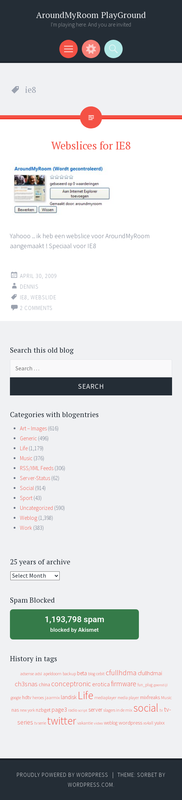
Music (26, 458)
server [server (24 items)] (95, 709)
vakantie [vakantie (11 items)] (85, 723)
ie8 (23, 297)
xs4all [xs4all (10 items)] (148, 723)
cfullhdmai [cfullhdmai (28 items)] (150, 673)
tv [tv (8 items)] (161, 710)
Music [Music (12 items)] (166, 697)
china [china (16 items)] (44, 684)
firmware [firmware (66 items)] (123, 683)
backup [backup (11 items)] (69, 673)
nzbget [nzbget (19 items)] (43, 709)
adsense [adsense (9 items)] (27, 673)
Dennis (29, 286)
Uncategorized (36, 507)
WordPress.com (90, 784)
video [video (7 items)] (98, 723)
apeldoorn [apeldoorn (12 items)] (52, 673)
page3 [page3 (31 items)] (59, 709)
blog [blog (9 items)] (91, 673)
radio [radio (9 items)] (72, 710)
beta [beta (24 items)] (82, 673)
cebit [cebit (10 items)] (100, 673)
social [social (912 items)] (145, 708)
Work (26, 527)
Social (27, 487)
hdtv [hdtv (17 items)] (26, 697)
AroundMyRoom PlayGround (91, 15)
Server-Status (35, 478)
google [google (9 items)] (16, 697)
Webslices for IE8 (91, 145)
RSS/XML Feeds (36, 468)
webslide (43, 297)
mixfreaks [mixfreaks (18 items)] (150, 697)
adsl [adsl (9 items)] (38, 673)
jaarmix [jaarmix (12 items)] (52, 697)
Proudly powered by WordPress (62, 774)
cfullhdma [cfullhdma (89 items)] (121, 672)
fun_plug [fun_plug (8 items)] (145, 684)
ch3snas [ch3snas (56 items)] (26, 684)
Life (24, 448)
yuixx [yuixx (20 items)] (159, 722)
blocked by (74, 624)
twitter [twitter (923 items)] (61, 720)
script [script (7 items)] (82, 710)
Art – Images (33, 428)
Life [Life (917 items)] (85, 695)
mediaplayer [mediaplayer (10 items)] (105, 697)
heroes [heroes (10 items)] (38, 697)
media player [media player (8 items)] (128, 697)
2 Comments (36, 307)
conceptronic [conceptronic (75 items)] (71, 683)
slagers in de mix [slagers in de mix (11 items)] (118, 710)
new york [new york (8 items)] (27, 710)
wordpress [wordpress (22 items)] (130, 722)
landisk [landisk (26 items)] (69, 697)
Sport (26, 497)
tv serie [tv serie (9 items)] (40, 723)
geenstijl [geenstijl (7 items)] (161, 685)
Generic (28, 438)
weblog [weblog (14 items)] (111, 723)
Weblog (28, 517)
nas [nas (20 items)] (15, 709)
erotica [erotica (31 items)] (101, 684)
